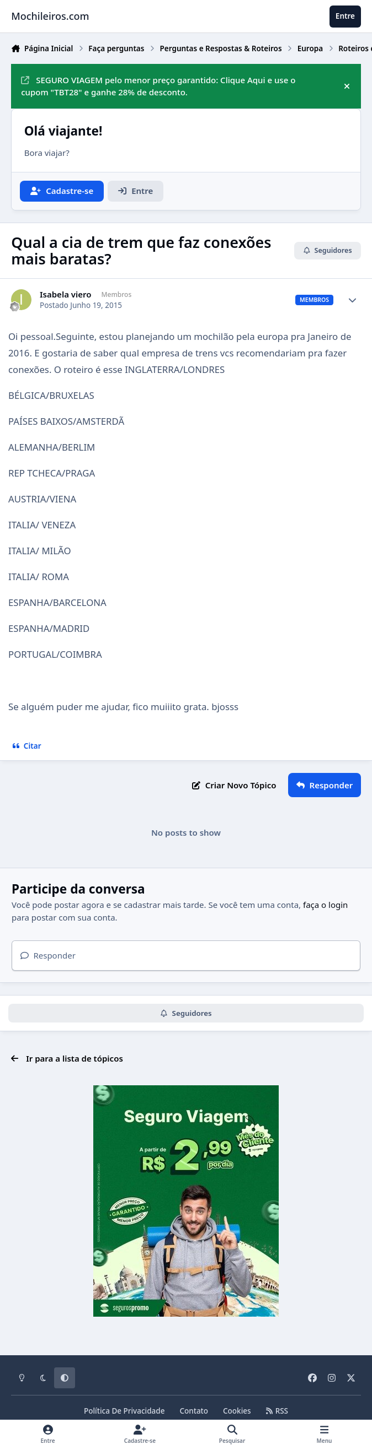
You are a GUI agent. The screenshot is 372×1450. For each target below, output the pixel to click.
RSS (277, 1411)
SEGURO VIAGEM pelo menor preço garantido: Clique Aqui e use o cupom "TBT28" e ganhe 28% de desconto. (158, 86)
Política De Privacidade (124, 1411)
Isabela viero (66, 294)
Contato (193, 1411)
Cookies (237, 1411)
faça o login (325, 904)
